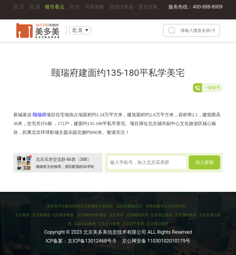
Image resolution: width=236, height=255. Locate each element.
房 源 (34, 9)
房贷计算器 (121, 9)
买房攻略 (94, 9)
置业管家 (148, 9)
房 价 (74, 9)
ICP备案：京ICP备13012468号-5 (81, 241)
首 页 (18, 9)
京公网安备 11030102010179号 (156, 241)
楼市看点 (54, 9)
